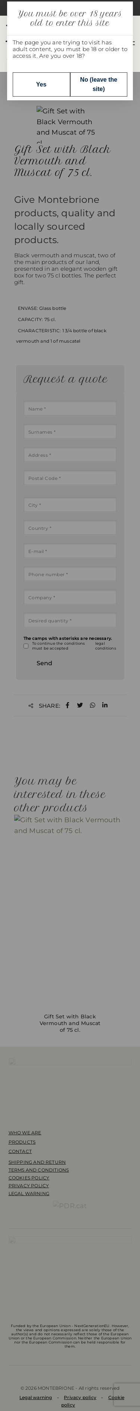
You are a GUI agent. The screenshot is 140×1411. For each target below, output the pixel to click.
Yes (41, 84)
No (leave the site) (99, 84)
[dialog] (70, 705)
